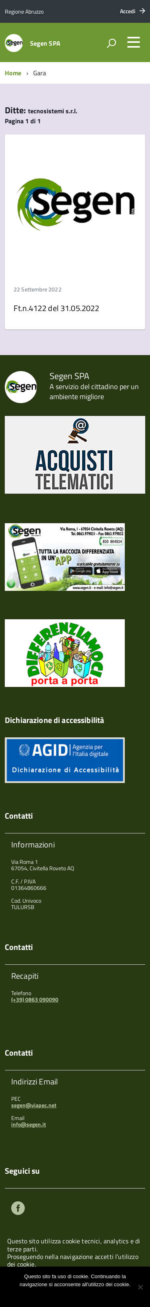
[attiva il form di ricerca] (111, 43)
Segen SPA (45, 43)
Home (13, 73)
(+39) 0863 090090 (34, 999)
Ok (48, 1295)
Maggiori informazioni (80, 1295)
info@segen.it (28, 1124)
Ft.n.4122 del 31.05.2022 (56, 308)
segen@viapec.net (33, 1105)
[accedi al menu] (133, 42)
